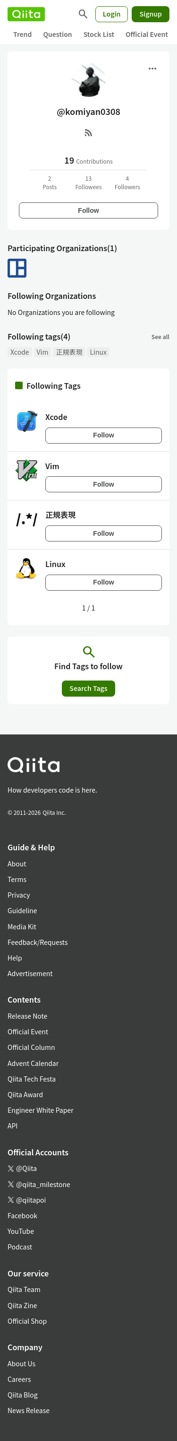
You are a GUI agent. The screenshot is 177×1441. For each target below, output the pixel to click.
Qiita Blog (23, 1394)
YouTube (21, 1231)
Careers (19, 1379)
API (12, 1125)
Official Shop (27, 1321)
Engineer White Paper (41, 1110)
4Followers (127, 182)
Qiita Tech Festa (32, 1078)
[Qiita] (26, 14)
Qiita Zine (22, 1305)
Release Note (27, 1016)
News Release (29, 1410)
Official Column (31, 1047)
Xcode (19, 352)
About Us (21, 1363)
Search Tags (88, 688)
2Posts (49, 182)
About (17, 863)
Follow (88, 210)
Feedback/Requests (38, 942)
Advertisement (30, 973)
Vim (43, 352)
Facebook (22, 1215)
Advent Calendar (33, 1063)
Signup (150, 13)
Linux (98, 352)
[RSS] (88, 132)
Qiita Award (25, 1094)
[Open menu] (152, 68)
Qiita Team (24, 1289)
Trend (22, 34)
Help (15, 957)
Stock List (99, 34)
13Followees (88, 182)
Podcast (20, 1246)
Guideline (22, 910)
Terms (17, 879)
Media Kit (22, 926)
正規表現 (69, 352)
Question (57, 34)
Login (112, 13)
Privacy (19, 895)
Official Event (147, 34)
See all (160, 336)
